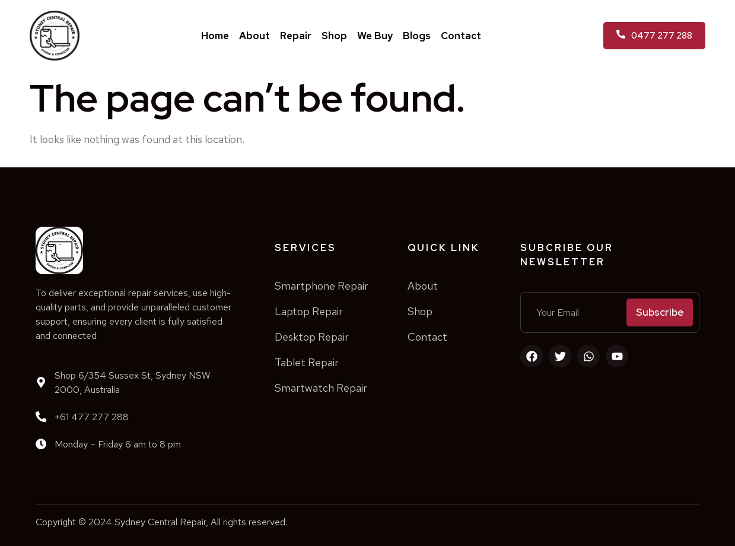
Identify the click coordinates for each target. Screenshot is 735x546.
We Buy (375, 35)
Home (215, 35)
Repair (295, 35)
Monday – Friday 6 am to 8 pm (118, 444)
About (254, 35)
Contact (461, 35)
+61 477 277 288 (92, 417)
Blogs (417, 35)
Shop (334, 35)
